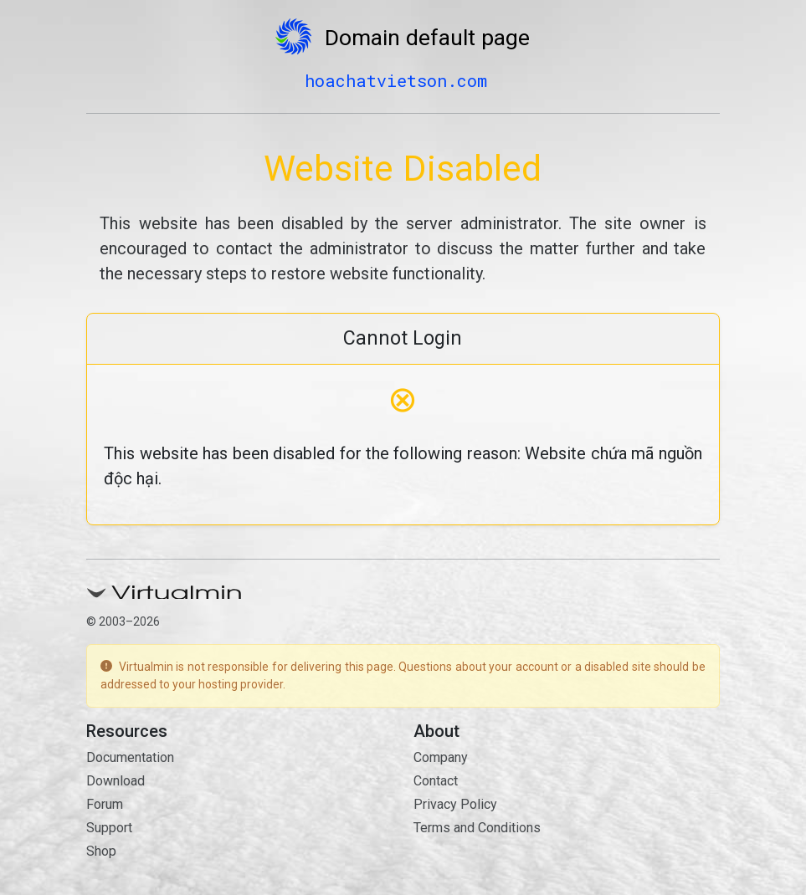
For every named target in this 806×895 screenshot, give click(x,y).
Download (115, 781)
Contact (435, 781)
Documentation (130, 757)
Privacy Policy (455, 804)
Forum (104, 804)
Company (440, 757)
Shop (101, 851)
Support (109, 828)
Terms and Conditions (477, 828)
